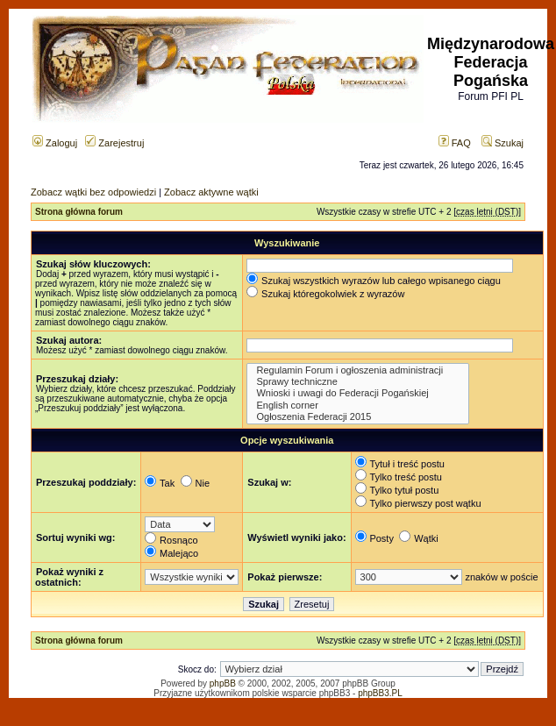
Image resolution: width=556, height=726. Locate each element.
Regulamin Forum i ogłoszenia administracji (357, 370)
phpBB (223, 683)
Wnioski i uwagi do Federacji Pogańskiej (357, 393)
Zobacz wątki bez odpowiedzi (93, 192)
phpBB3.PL (380, 693)
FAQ (454, 143)
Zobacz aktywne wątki (211, 192)
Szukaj (502, 143)
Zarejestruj (114, 143)
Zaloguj (54, 143)
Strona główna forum (79, 212)
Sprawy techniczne (357, 382)
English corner (357, 405)
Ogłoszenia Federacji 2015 (357, 417)
